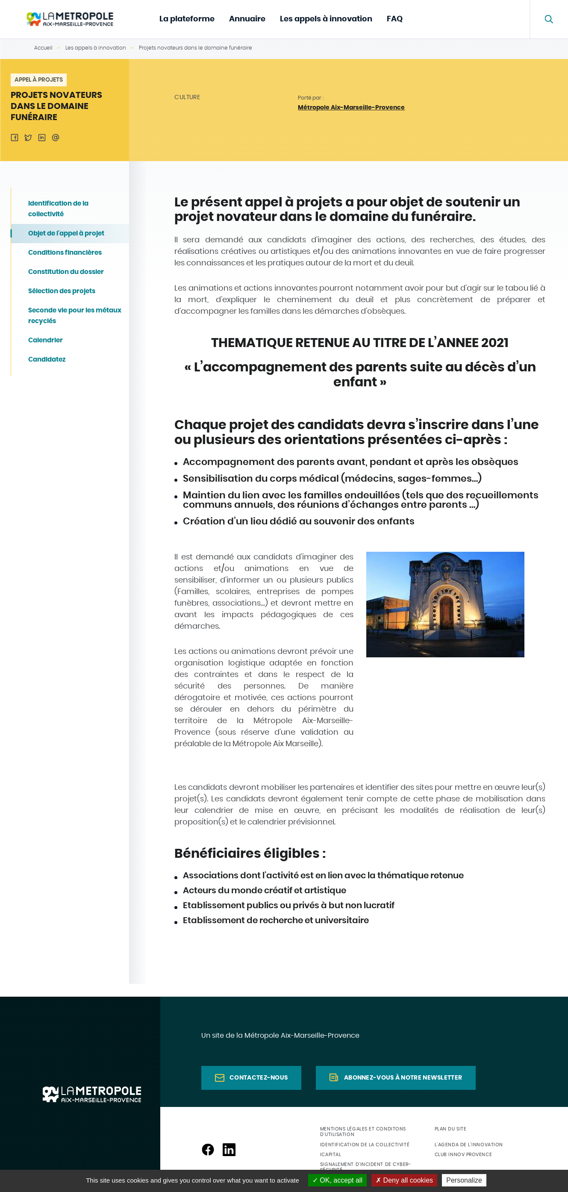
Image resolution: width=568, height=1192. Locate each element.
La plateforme (187, 19)
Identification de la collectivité (364, 1144)
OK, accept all (337, 1180)
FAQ (395, 19)
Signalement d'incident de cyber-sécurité (365, 1167)
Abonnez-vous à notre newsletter (403, 1078)
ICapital (330, 1154)
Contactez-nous (259, 1078)
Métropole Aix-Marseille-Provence (351, 108)
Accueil (43, 47)
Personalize (464, 1180)
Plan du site (451, 1129)
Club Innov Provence (463, 1154)
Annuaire (247, 19)
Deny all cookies (404, 1180)
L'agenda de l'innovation (469, 1144)
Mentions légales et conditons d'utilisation (363, 1132)
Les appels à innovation (326, 19)
